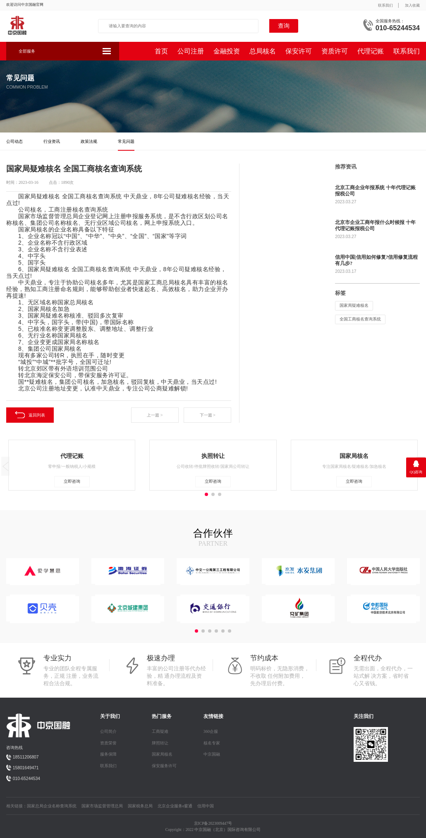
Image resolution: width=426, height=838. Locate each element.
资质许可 (334, 51)
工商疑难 (160, 731)
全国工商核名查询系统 (360, 319)
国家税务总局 (140, 806)
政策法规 (89, 141)
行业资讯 (51, 141)
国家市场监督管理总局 (102, 806)
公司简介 (108, 731)
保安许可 (298, 51)
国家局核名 (162, 754)
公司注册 (190, 51)
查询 (284, 25)
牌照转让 (160, 743)
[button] (196, 631)
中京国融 (211, 754)
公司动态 (14, 141)
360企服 (210, 731)
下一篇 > (207, 415)
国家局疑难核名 (354, 305)
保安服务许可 (164, 765)
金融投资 (226, 51)
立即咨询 (72, 481)
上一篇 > (155, 415)
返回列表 (30, 414)
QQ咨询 (416, 472)
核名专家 (211, 743)
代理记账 (370, 51)
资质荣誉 (108, 743)
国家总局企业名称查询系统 (52, 806)
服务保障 (108, 754)
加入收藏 (412, 5)
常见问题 (126, 141)
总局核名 (262, 51)
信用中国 (205, 806)
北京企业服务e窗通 (175, 806)
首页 (161, 51)
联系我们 (385, 5)
